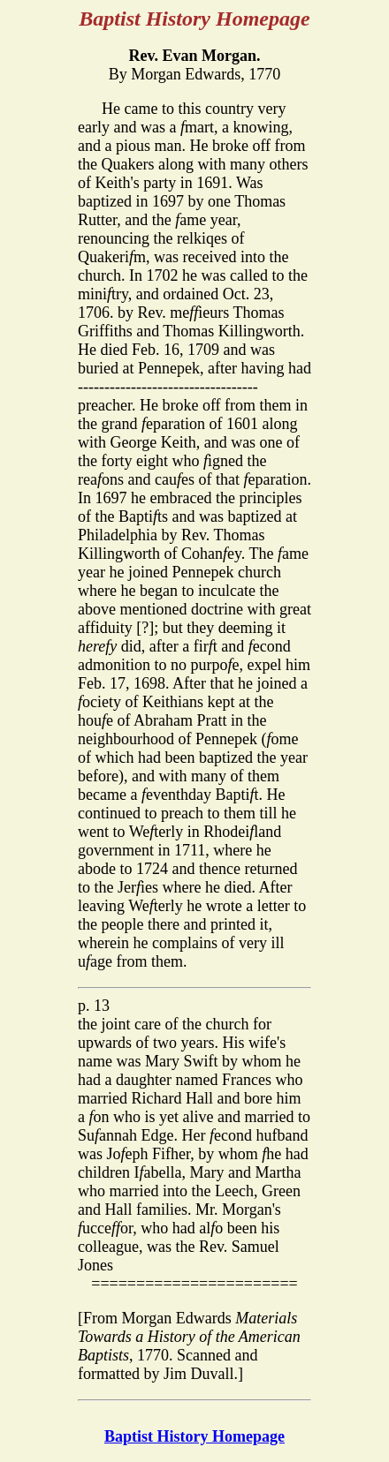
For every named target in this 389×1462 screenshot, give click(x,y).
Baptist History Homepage (194, 1436)
